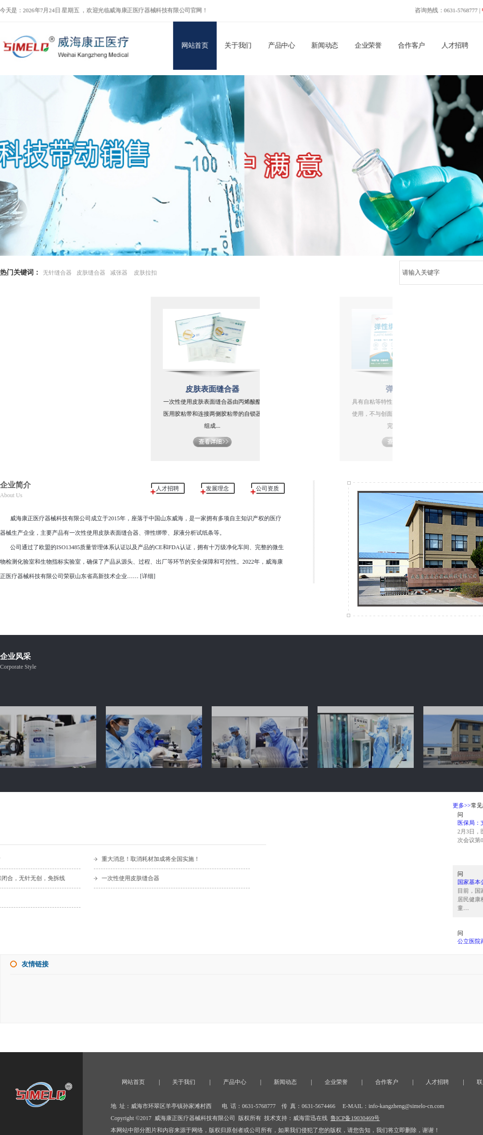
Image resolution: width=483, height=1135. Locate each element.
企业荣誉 (372, 43)
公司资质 (267, 488)
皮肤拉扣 (145, 272)
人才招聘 (461, 43)
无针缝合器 (57, 272)
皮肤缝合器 (90, 272)
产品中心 (283, 43)
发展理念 (217, 488)
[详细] (147, 576)
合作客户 (416, 43)
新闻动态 (327, 43)
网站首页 (194, 43)
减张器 (118, 272)
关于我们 (238, 43)
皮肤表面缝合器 (233, 389)
